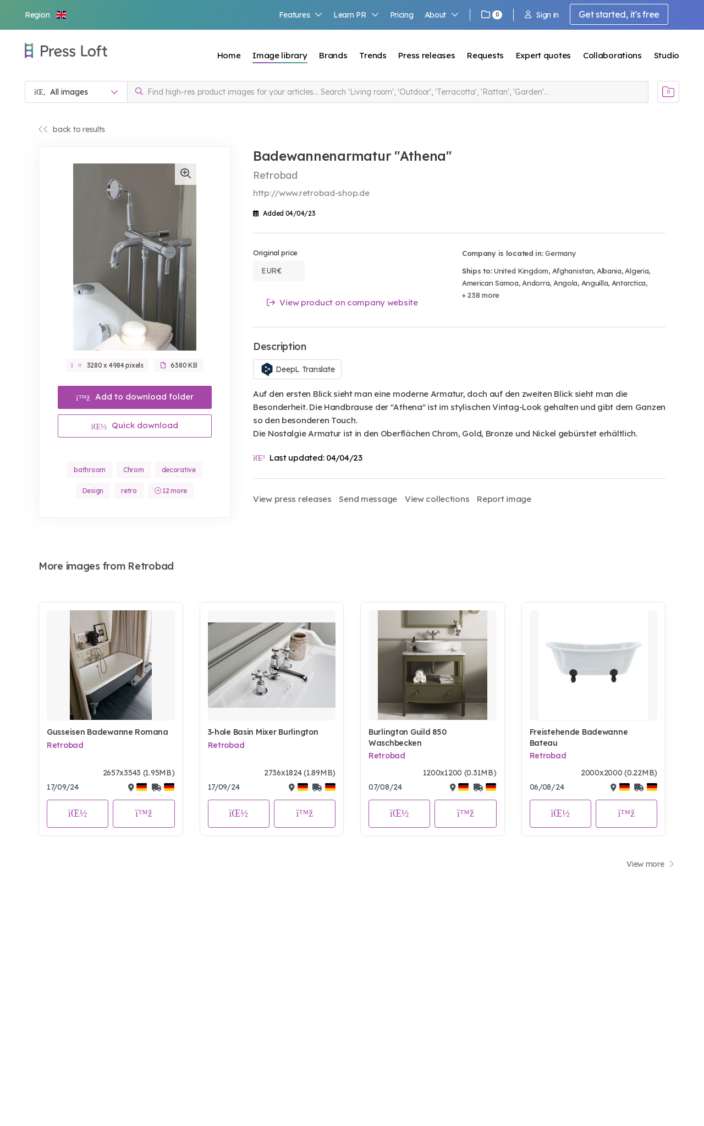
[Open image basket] (668, 92)
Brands (333, 55)
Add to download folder (135, 396)
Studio (666, 55)
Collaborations (612, 55)
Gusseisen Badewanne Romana (107, 732)
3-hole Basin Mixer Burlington (263, 732)
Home (229, 55)
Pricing (402, 15)
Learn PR (356, 15)
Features (301, 15)
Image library (279, 55)
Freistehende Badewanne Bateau (579, 737)
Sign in (542, 15)
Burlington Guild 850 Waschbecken (407, 737)
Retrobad (65, 745)
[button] (46, 15)
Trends (372, 55)
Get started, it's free (619, 14)
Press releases (426, 55)
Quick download (135, 425)
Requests (485, 55)
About (442, 15)
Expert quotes (543, 55)
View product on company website (342, 302)
